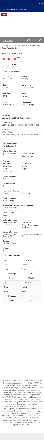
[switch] (28, 40)
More (40, 3)
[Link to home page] (2, 3)
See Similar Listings (12, 71)
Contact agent (8, 40)
